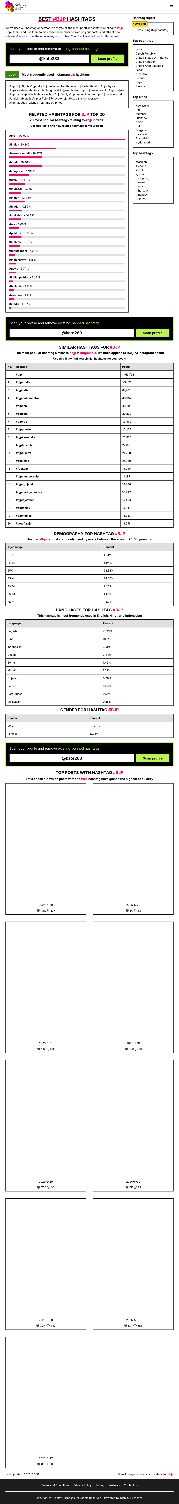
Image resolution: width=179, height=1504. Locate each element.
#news (13, 268)
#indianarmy (17, 259)
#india (13, 144)
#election (15, 295)
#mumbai (15, 189)
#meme (140, 182)
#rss (12, 224)
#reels (140, 186)
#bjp (12, 135)
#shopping (142, 178)
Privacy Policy (82, 1485)
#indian (14, 197)
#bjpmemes (24, 515)
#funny (140, 198)
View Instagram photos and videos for (146, 1474)
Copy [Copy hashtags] (12, 74)
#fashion (141, 162)
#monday (142, 194)
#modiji (14, 304)
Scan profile (108, 59)
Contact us (131, 1485)
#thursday (142, 190)
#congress (16, 171)
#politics (15, 233)
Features (114, 1485)
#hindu (14, 206)
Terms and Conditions (55, 1485)
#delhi (13, 180)
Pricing (100, 1485)
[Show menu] (171, 6)
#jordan (141, 174)
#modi (13, 162)
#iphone (141, 166)
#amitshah (16, 215)
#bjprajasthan (25, 500)
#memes (15, 242)
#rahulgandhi (18, 251)
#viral (139, 170)
